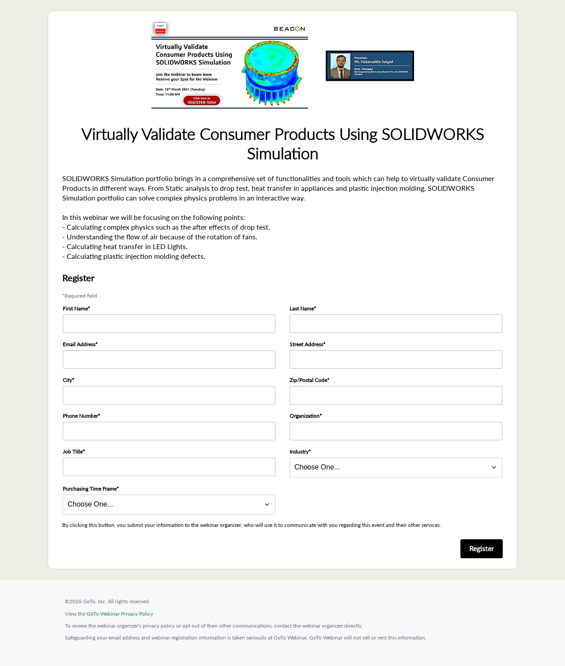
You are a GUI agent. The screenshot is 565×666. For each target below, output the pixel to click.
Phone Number (80, 415)
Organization (305, 415)
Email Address (79, 344)
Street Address (306, 344)
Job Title (73, 451)
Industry (299, 451)
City (67, 380)
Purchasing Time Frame (90, 488)
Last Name (302, 308)
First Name (75, 308)
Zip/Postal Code (308, 380)
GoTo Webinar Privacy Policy (120, 613)
